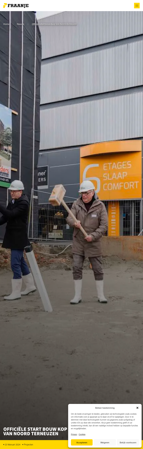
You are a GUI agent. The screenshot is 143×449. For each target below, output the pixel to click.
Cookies (82, 434)
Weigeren (104, 442)
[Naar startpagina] (15, 5)
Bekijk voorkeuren (128, 442)
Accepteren (81, 442)
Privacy (74, 434)
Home (6, 24)
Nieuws (20, 24)
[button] (137, 407)
